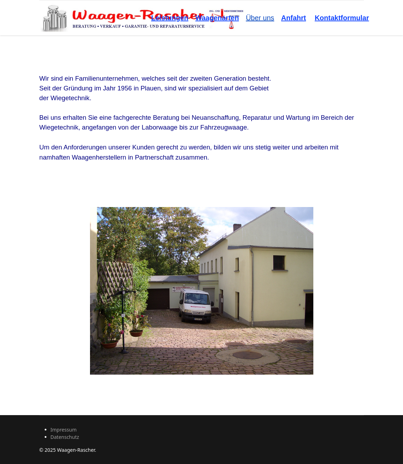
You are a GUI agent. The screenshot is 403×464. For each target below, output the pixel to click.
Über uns (260, 18)
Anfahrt (293, 18)
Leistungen (169, 18)
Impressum (64, 429)
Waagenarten (217, 18)
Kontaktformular (342, 18)
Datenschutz (65, 437)
